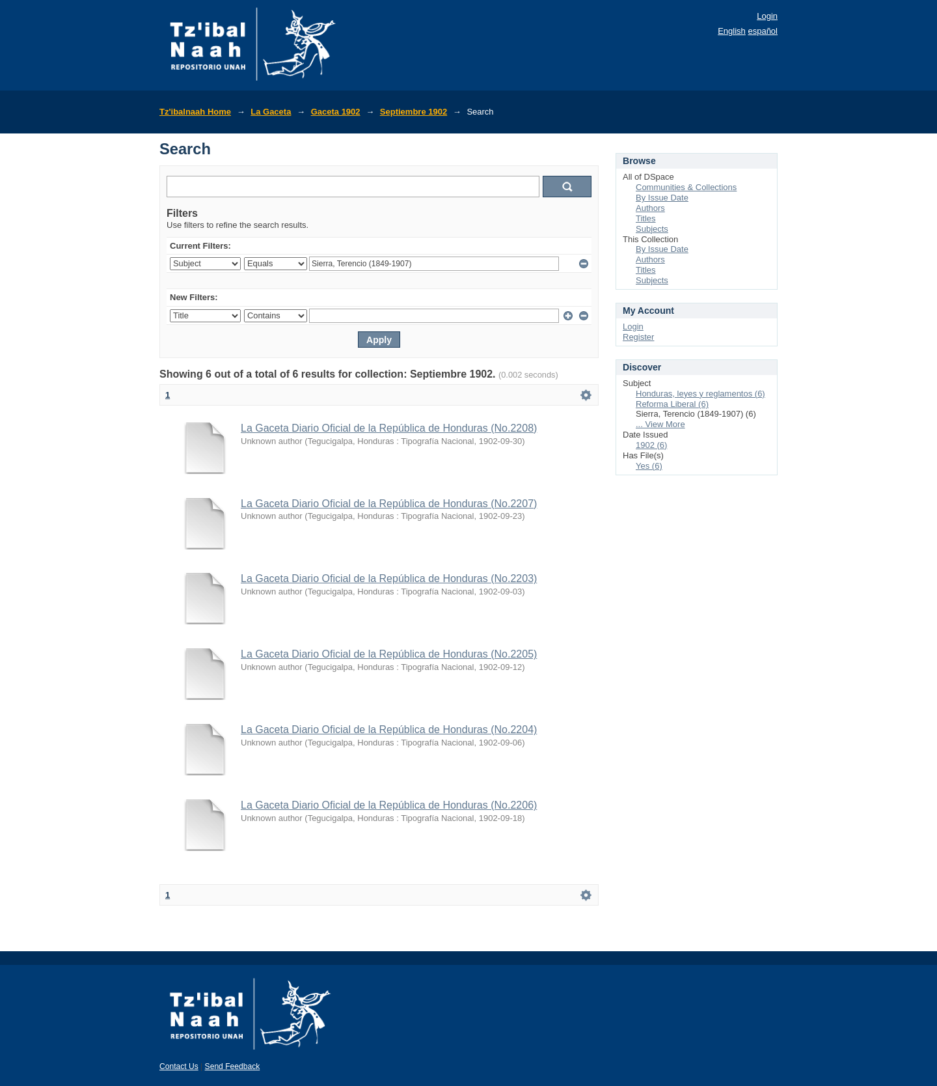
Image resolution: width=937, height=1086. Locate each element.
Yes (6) (649, 466)
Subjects (652, 229)
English (732, 31)
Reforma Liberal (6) (672, 404)
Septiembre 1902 (413, 112)
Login (767, 16)
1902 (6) (651, 445)
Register (638, 337)
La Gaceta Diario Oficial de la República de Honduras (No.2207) (389, 503)
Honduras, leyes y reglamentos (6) (700, 393)
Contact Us (178, 1066)
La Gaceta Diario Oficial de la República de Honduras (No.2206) (389, 805)
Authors (650, 208)
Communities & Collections (686, 187)
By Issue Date (662, 197)
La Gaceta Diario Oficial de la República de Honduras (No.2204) (389, 729)
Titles (646, 218)
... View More (660, 424)
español (763, 31)
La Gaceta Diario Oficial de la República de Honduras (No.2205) (389, 654)
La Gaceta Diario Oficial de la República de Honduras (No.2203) (389, 578)
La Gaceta (271, 112)
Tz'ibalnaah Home (195, 112)
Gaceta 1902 (335, 112)
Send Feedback (232, 1066)
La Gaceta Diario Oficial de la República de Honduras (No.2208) (389, 428)
